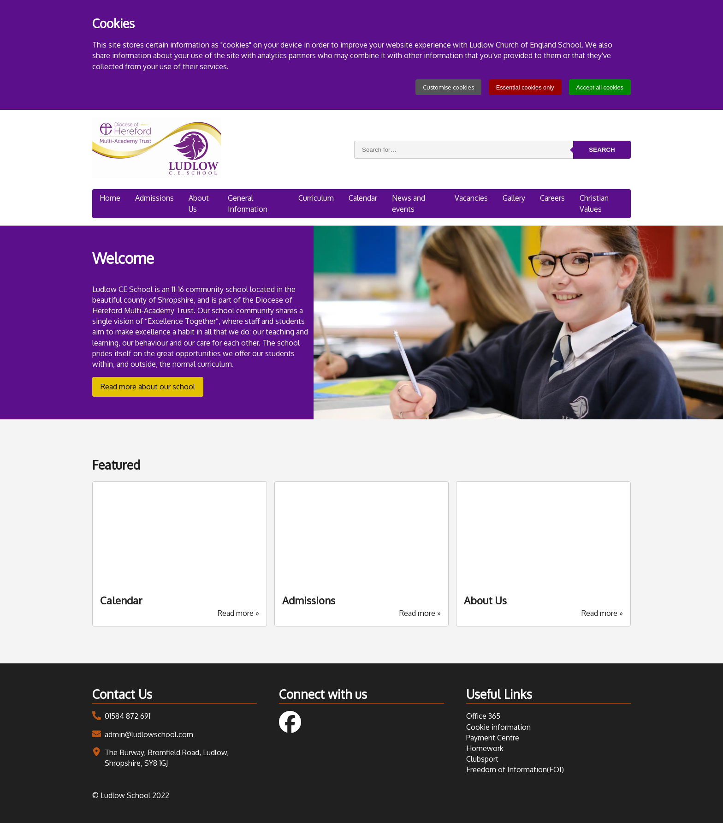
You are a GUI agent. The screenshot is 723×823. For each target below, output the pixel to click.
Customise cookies (448, 87)
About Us (200, 203)
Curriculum (315, 198)
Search (602, 149)
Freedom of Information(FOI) (515, 769)
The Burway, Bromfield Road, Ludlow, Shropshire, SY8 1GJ (167, 758)
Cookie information (498, 727)
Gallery (514, 198)
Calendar (363, 198)
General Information (248, 203)
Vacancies (470, 198)
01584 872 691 (127, 716)
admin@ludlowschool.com (149, 734)
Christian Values (595, 203)
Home (110, 198)
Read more (238, 613)
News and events (409, 203)
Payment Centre (492, 737)
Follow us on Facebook (290, 722)
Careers (552, 198)
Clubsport (482, 758)
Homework (485, 748)
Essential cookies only (525, 87)
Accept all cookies (599, 87)
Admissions (155, 198)
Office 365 (483, 716)
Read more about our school (148, 386)
